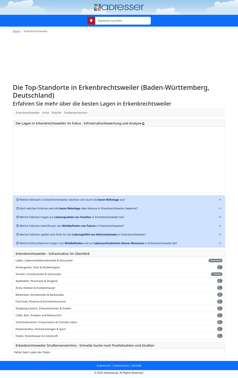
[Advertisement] (119, 59)
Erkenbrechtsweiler (28, 112)
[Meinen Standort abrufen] (91, 21)
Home (16, 31)
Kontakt (136, 365)
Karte (45, 112)
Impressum (104, 365)
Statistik (56, 112)
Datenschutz (121, 365)
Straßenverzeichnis (75, 112)
